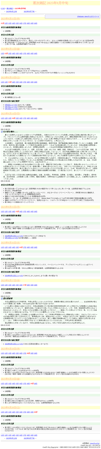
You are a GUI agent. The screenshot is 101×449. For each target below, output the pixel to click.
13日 (9, 23)
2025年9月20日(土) (10, 407)
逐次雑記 (10, 8)
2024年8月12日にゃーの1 (14, 236)
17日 (24, 23)
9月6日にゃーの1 (11, 105)
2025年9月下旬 (29, 11)
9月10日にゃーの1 (11, 109)
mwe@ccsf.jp (94, 443)
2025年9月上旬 (11, 11)
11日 (2, 53)
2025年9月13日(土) (10, 77)
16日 (20, 23)
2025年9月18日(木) (10, 348)
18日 (28, 23)
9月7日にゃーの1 (11, 107)
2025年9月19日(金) (10, 379)
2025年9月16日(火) (10, 242)
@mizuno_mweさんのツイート (88, 16)
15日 (17, 23)
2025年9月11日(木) (10, 18)
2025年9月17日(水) (10, 280)
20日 (35, 23)
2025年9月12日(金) (10, 49)
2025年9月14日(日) (10, 113)
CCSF (3, 8)
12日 (6, 23)
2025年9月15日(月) (10, 207)
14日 (13, 23)
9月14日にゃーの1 (11, 238)
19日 (32, 23)
